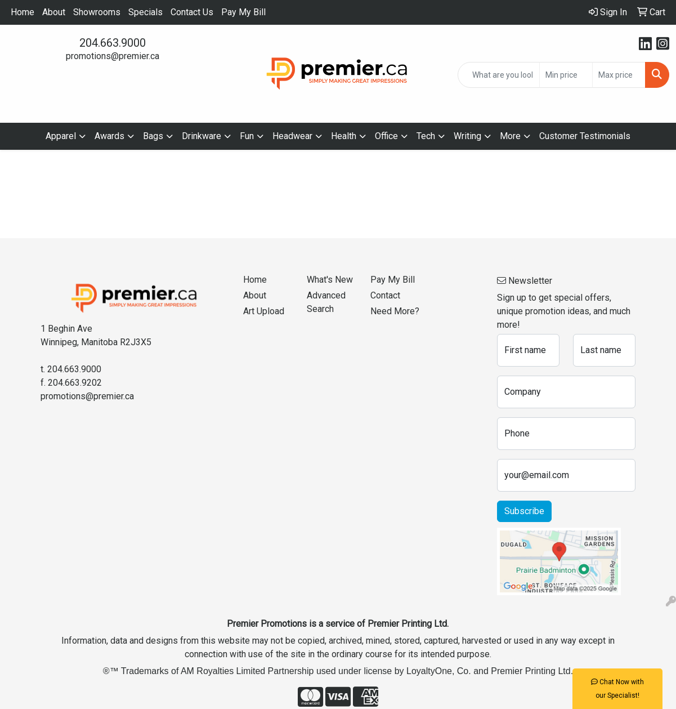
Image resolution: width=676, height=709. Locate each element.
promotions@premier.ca (112, 56)
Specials (145, 12)
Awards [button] (109, 136)
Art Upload (263, 311)
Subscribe (524, 511)
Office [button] (386, 136)
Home (22, 12)
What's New (330, 279)
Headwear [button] (292, 136)
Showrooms (96, 12)
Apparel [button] (61, 136)
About (53, 12)
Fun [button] (247, 136)
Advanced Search (326, 302)
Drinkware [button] (201, 136)
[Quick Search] (499, 75)
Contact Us (192, 12)
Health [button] (343, 136)
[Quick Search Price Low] (566, 75)
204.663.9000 (112, 43)
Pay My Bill (243, 12)
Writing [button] (467, 136)
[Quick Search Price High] (619, 75)
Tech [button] (426, 136)
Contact (385, 295)
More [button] (510, 136)
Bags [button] (153, 136)
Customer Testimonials (584, 136)
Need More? (394, 311)
